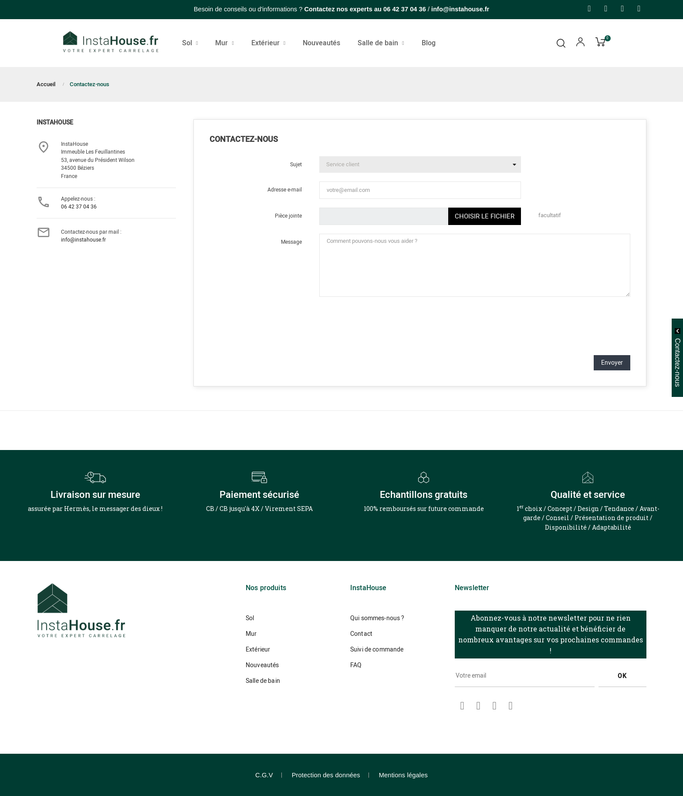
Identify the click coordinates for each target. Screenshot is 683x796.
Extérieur (258, 649)
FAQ (356, 665)
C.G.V (264, 775)
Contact (361, 633)
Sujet (296, 164)
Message (291, 242)
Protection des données (326, 775)
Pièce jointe (288, 216)
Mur (251, 633)
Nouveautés (262, 665)
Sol (250, 618)
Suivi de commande (376, 649)
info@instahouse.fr (83, 240)
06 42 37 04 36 (404, 9)
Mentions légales (403, 775)
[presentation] (564, 331)
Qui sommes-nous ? (377, 618)
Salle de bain (263, 680)
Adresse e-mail (284, 190)
